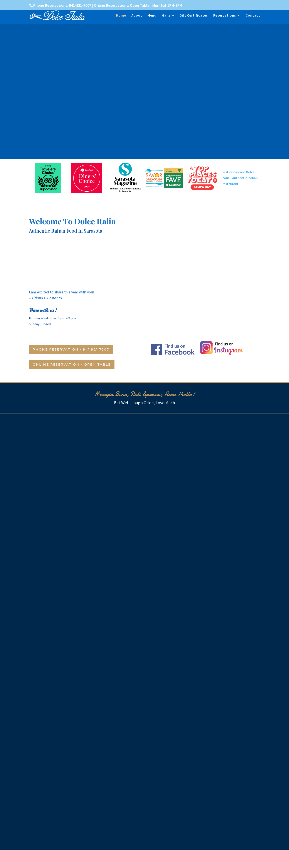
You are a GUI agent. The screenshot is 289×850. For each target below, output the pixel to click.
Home (121, 15)
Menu (152, 15)
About (136, 15)
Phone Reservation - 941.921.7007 (71, 349)
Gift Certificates (194, 15)
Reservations (224, 15)
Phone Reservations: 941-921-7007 (62, 5)
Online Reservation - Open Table (72, 364)
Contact (253, 15)
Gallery (168, 15)
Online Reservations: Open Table (122, 5)
